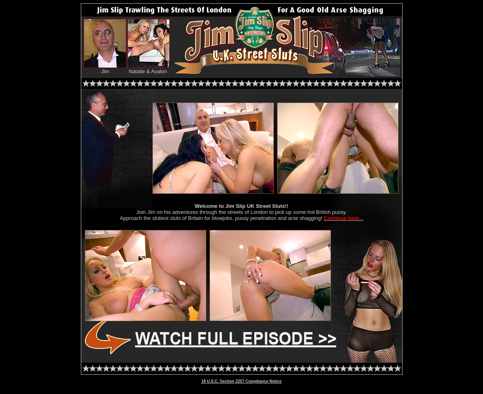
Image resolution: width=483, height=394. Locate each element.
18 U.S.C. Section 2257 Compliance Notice (241, 381)
